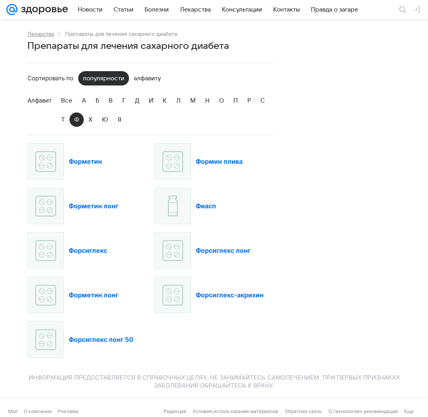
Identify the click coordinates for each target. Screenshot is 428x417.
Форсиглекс (88, 250)
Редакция (175, 411)
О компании (38, 411)
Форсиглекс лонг (223, 250)
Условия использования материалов (235, 411)
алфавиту (147, 78)
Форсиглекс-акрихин (230, 295)
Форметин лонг (93, 206)
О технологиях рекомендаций (363, 411)
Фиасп (206, 206)
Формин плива (219, 161)
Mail (12, 411)
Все (66, 100)
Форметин (85, 161)
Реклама (68, 411)
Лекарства (40, 34)
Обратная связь (303, 411)
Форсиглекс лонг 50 (101, 339)
